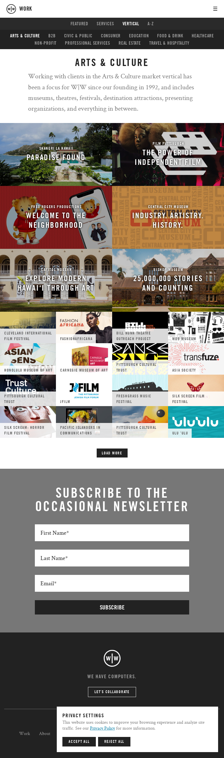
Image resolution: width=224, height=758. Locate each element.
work (25, 9)
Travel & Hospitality (169, 43)
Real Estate (130, 43)
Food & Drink (170, 36)
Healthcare (203, 36)
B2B (51, 36)
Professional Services (87, 43)
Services (105, 24)
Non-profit (45, 43)
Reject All (114, 742)
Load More (112, 453)
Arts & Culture (25, 36)
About (44, 733)
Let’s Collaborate (112, 692)
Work (24, 733)
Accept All (79, 742)
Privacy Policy (102, 728)
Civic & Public (78, 36)
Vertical (131, 24)
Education (139, 36)
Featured (79, 24)
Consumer (111, 36)
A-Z (150, 24)
